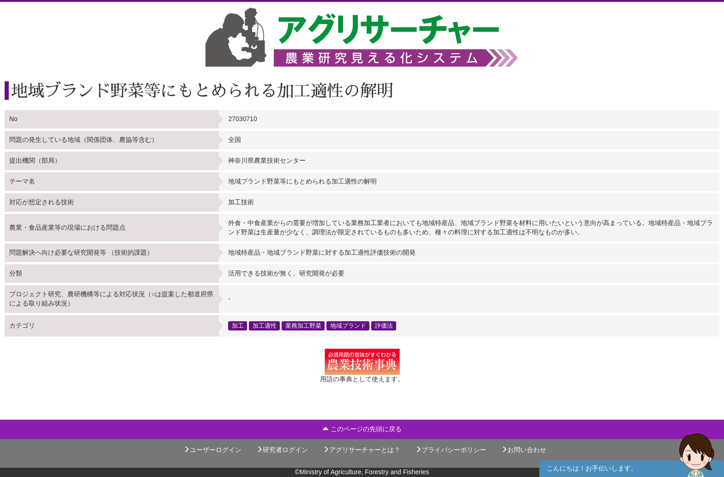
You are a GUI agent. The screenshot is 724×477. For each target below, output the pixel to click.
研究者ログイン (282, 449)
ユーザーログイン (212, 449)
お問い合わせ (523, 449)
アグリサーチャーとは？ (361, 449)
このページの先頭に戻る (362, 429)
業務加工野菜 (303, 325)
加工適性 (265, 325)
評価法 (384, 325)
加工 (238, 325)
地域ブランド (348, 325)
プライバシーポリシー (450, 449)
